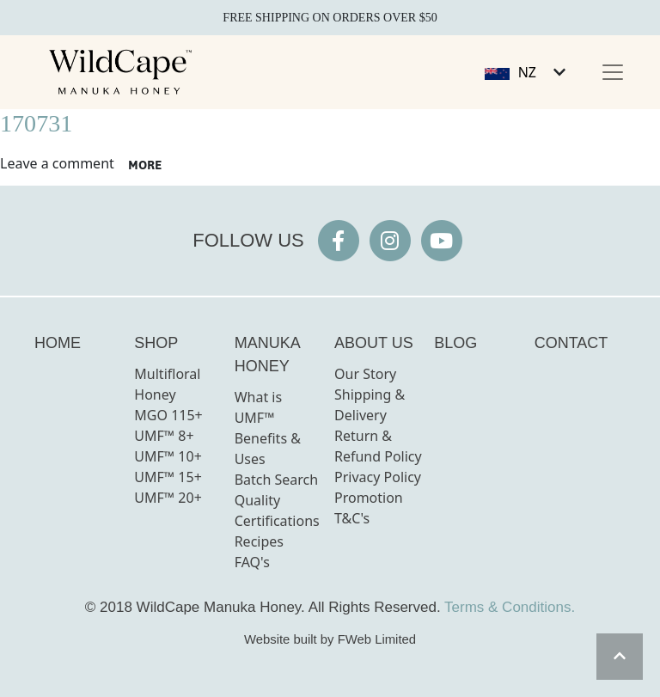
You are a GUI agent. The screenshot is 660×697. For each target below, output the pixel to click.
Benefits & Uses (268, 448)
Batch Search (277, 479)
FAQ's (252, 562)
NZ (527, 72)
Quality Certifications (277, 510)
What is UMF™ (258, 407)
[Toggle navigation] (613, 72)
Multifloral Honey (167, 384)
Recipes (259, 541)
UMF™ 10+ (168, 456)
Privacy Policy (377, 477)
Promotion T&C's (368, 508)
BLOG (455, 343)
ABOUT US (373, 343)
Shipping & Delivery (369, 405)
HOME (57, 343)
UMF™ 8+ (163, 435)
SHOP (156, 343)
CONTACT (571, 343)
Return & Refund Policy (378, 446)
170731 (36, 123)
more (145, 165)
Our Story (365, 373)
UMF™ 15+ (168, 477)
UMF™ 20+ (168, 497)
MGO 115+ (168, 415)
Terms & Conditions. (509, 607)
